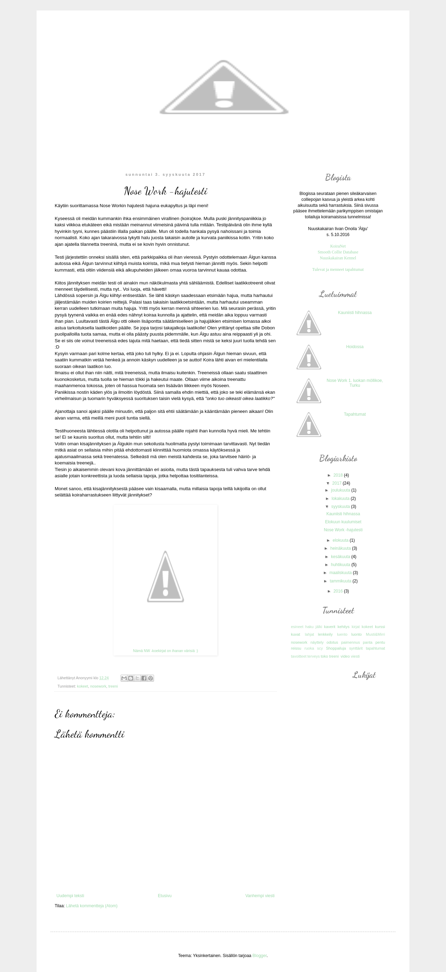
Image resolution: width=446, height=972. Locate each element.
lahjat (309, 634)
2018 (338, 475)
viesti (355, 656)
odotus (332, 642)
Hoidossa (354, 346)
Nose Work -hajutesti (343, 529)
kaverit (329, 627)
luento (342, 634)
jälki (319, 627)
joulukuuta (341, 490)
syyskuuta (341, 506)
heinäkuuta (341, 548)
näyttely (317, 642)
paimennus (350, 642)
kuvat (295, 634)
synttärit (356, 648)
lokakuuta (341, 498)
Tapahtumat (355, 414)
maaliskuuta (341, 572)
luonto (356, 634)
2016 (338, 591)
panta (367, 642)
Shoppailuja (336, 648)
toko (324, 656)
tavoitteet (299, 656)
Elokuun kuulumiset (343, 521)
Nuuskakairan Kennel (338, 258)
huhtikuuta (341, 564)
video (344, 656)
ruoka (309, 648)
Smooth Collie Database (338, 252)
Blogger (260, 955)
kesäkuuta (341, 556)
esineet (297, 627)
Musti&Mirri (375, 634)
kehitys (343, 627)
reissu (296, 648)
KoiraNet (338, 246)
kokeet (82, 686)
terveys (313, 656)
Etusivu (164, 895)
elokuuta (341, 540)
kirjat (356, 627)
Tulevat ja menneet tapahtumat (338, 269)
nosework (98, 686)
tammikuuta (341, 581)
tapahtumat (375, 648)
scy (320, 648)
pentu (380, 642)
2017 (337, 483)
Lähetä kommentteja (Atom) (91, 905)
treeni (113, 686)
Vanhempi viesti (260, 895)
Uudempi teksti (70, 895)
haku (309, 627)
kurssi (380, 627)
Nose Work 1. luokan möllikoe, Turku (354, 383)
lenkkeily (325, 634)
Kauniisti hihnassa (355, 312)
